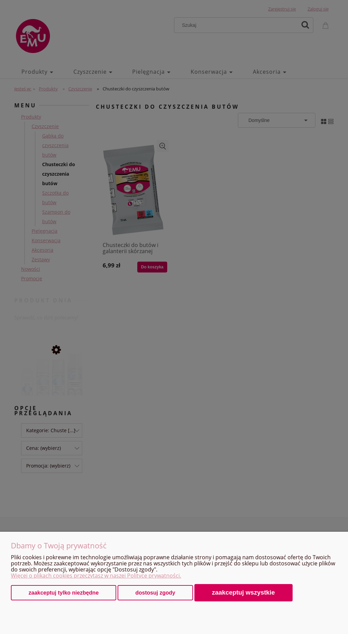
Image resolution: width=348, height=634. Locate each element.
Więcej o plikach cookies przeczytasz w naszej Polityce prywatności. (96, 575)
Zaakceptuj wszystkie (243, 592)
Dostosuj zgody (155, 593)
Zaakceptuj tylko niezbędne (64, 593)
